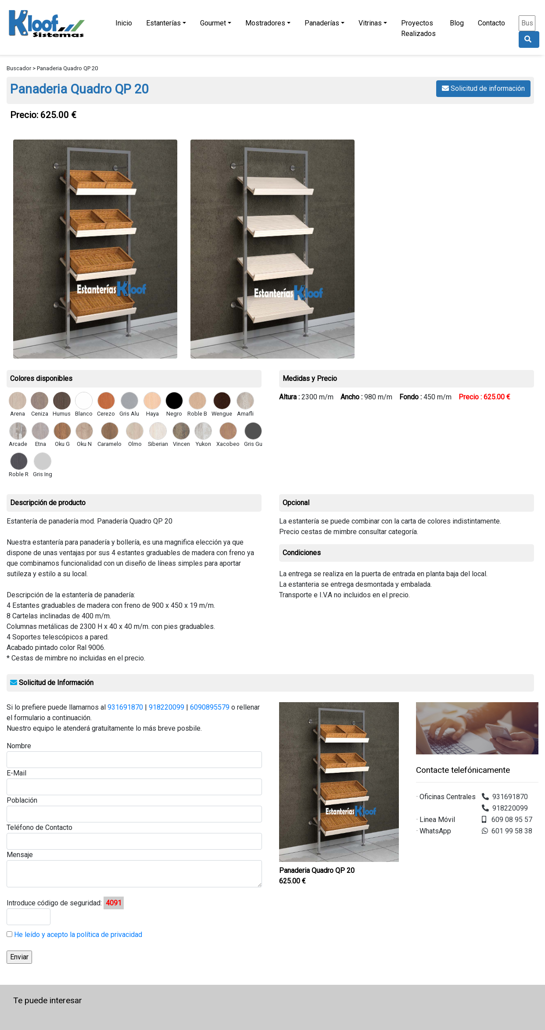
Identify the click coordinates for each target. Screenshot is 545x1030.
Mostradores (265, 23)
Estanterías (163, 23)
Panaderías (322, 23)
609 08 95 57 (507, 819)
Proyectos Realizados (418, 28)
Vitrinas (370, 23)
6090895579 (209, 707)
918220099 (166, 707)
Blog (457, 23)
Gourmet (213, 23)
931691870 (125, 707)
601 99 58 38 (507, 831)
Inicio (123, 23)
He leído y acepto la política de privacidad (77, 934)
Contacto (491, 23)
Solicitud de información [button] (483, 88)
